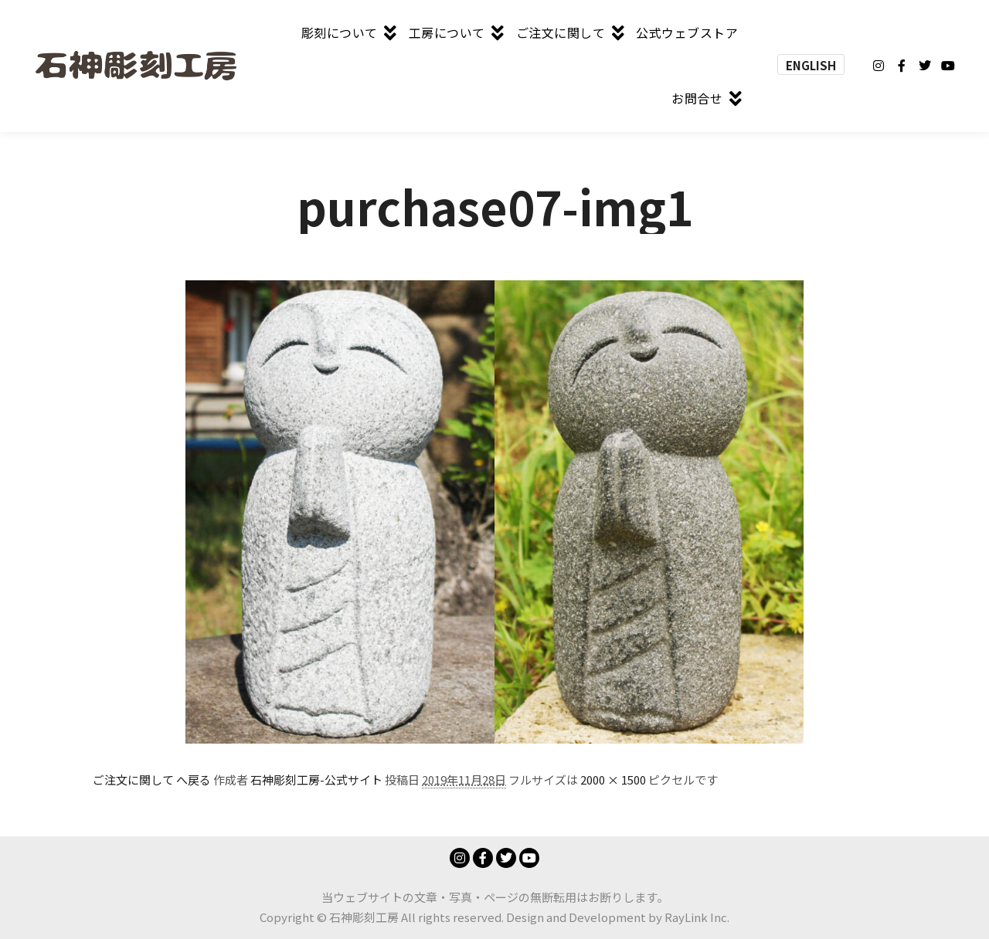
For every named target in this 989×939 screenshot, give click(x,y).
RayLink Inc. (696, 917)
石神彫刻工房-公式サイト (316, 779)
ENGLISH (811, 65)
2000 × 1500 (613, 779)
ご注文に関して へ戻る (152, 779)
